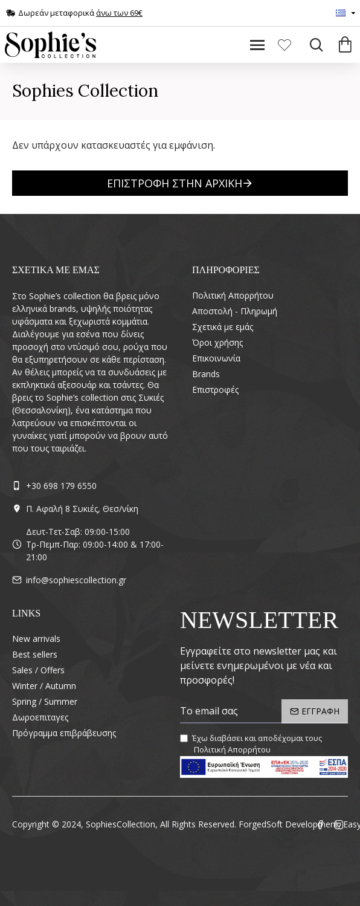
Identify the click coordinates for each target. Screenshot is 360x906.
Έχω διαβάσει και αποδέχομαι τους (251, 744)
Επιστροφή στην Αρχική (174, 183)
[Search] (313, 45)
